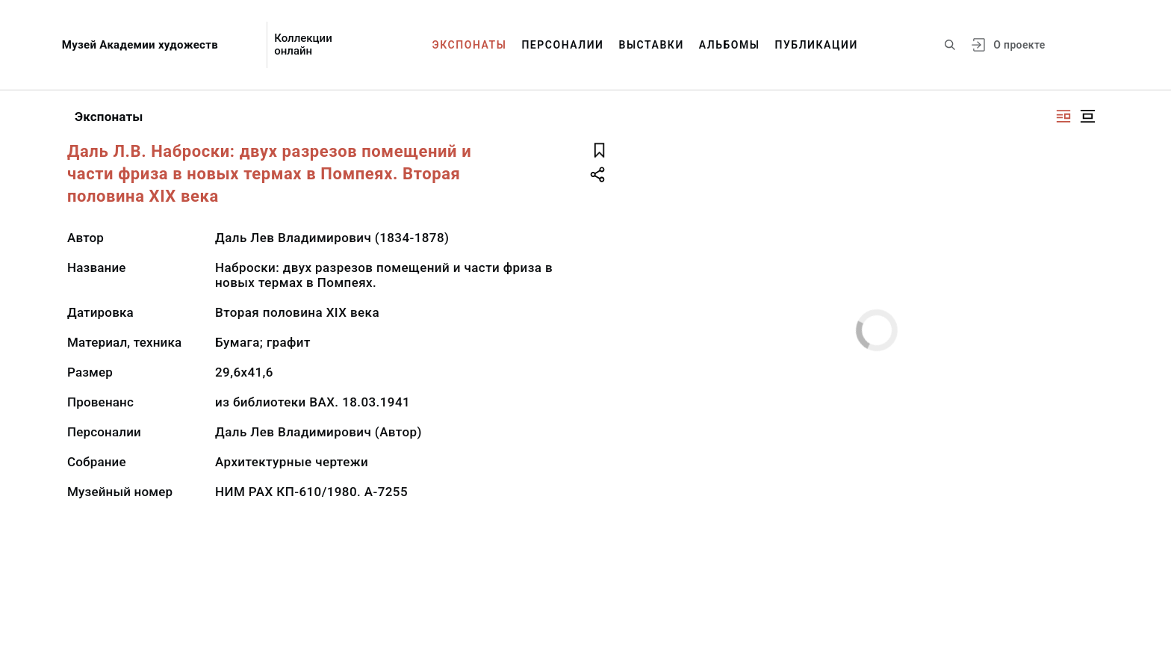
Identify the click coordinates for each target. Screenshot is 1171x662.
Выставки (650, 45)
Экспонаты (469, 45)
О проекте (1019, 45)
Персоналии (562, 45)
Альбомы (729, 45)
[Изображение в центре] (1087, 116)
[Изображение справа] (1063, 116)
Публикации (816, 45)
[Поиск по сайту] (950, 45)
